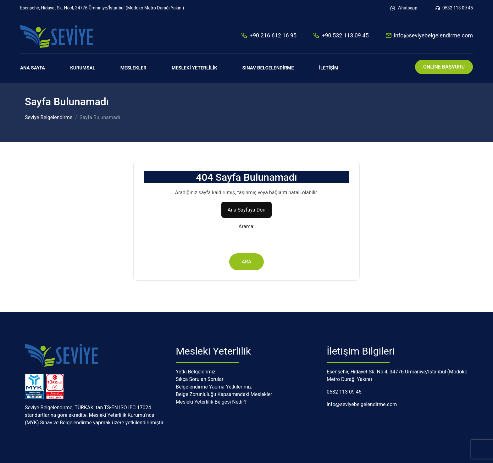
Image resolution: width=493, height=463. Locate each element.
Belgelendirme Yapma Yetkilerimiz (214, 387)
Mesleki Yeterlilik (194, 68)
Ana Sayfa (32, 68)
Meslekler (133, 68)
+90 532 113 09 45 (340, 35)
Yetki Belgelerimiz (195, 372)
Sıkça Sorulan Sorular (200, 379)
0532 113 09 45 (454, 8)
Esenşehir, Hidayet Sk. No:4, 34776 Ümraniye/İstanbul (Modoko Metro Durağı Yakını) (102, 7)
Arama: (247, 226)
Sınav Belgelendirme (268, 68)
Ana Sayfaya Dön (246, 210)
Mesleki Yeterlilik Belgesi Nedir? (211, 402)
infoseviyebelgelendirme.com (429, 35)
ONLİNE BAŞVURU (444, 67)
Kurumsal (82, 68)
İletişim (329, 68)
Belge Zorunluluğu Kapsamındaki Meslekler (224, 394)
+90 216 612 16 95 (268, 35)
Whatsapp (403, 8)
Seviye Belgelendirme (48, 117)
